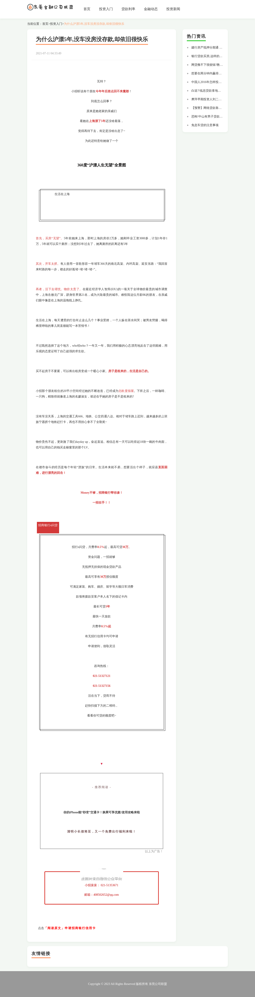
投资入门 (106, 9)
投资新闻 (173, 9)
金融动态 (151, 9)
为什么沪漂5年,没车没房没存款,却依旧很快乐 (94, 23)
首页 (86, 9)
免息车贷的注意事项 (205, 125)
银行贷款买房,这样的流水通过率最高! (216, 56)
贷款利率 (128, 9)
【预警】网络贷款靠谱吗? (208, 108)
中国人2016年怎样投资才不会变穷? (214, 82)
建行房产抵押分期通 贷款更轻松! (213, 47)
